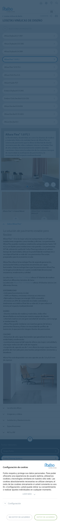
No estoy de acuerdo (19, 517)
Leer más (28, 494)
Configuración (12, 503)
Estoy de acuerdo (46, 517)
